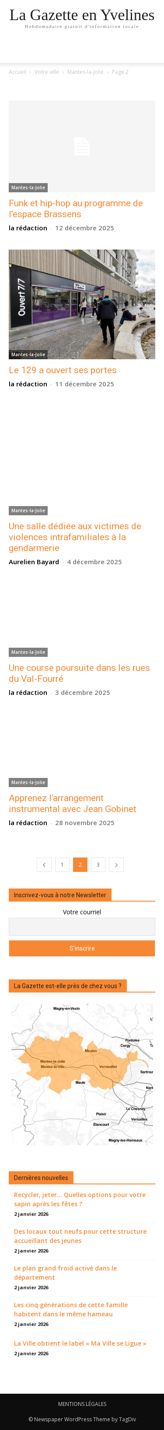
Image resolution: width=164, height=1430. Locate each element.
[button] (152, 51)
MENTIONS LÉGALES (82, 1404)
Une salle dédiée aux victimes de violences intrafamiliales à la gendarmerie (75, 537)
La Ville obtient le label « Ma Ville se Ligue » (80, 1343)
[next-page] (116, 864)
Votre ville (47, 72)
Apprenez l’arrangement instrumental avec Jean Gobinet (72, 803)
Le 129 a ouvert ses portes (63, 370)
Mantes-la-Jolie (85, 72)
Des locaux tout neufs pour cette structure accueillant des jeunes (80, 1236)
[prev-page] (44, 864)
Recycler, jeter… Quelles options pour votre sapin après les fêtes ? (80, 1199)
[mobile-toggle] (15, 51)
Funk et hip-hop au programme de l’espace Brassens (76, 208)
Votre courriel (82, 912)
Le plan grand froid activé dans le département (65, 1272)
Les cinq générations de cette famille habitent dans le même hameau (71, 1309)
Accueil (17, 72)
